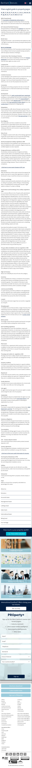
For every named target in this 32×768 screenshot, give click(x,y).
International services (6, 707)
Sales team (4, 510)
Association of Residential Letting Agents (13, 20)
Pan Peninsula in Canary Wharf (17, 102)
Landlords (3, 703)
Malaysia (3, 735)
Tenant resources (5, 709)
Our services (4, 721)
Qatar (2, 738)
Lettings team (5, 506)
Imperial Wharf (24, 99)
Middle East (3, 737)
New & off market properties (7, 715)
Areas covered (20, 721)
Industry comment (17, 624)
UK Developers (20, 711)
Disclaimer (3, 720)
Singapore (3, 740)
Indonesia (3, 734)
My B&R (19, 704)
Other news (17, 632)
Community (4, 723)
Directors (3, 493)
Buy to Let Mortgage (6, 47)
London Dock (4, 104)
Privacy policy (4, 718)
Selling (2, 699)
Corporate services (5, 747)
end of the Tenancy (22, 398)
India (2, 732)
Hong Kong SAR (4, 730)
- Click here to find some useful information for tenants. (15, 453)
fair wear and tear (23, 116)
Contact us (19, 699)
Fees (2, 711)
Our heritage (4, 522)
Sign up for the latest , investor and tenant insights (16, 620)
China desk (3, 750)
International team (6, 514)
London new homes (5, 706)
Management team (6, 501)
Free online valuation (6, 713)
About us (3, 489)
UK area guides (20, 725)
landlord (21, 28)
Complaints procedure (6, 725)
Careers (19, 706)
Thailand (3, 742)
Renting (3, 704)
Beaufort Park (17, 100)
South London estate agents (23, 720)
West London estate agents (23, 715)
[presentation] (13, 667)
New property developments (17, 629)
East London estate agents (23, 713)
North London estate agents (23, 718)
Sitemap (19, 707)
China (2, 729)
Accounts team (5, 497)
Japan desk (3, 748)
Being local (4, 518)
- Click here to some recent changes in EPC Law (13, 167)
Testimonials (20, 709)
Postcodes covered (21, 723)
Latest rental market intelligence (17, 627)
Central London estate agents (23, 716)
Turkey (2, 743)
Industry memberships (6, 716)
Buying (3, 701)
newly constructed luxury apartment (21, 95)
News (18, 701)
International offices (5, 727)
